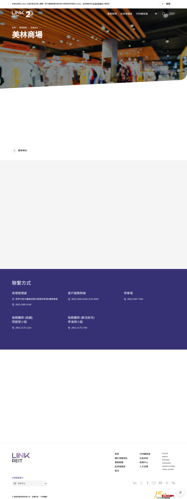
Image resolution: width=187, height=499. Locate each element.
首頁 (14, 28)
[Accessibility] (178, 490)
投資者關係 (126, 16)
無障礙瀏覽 (165, 446)
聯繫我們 (165, 443)
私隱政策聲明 (98, 4)
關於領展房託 (121, 444)
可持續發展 (142, 16)
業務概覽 (112, 16)
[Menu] (172, 16)
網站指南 (165, 440)
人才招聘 (144, 453)
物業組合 (34, 28)
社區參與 (144, 444)
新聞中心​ (144, 448)
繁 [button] (156, 16)
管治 (117, 457)
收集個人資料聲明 (168, 456)
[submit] (45, 470)
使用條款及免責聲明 (168, 452)
